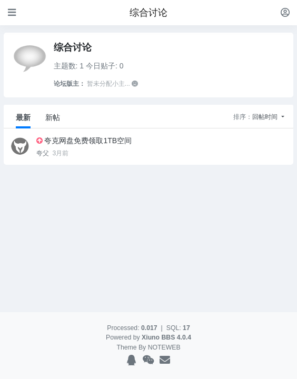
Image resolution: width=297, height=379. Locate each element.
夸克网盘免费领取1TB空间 (88, 140)
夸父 (43, 153)
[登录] (285, 12)
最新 (23, 117)
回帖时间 (265, 117)
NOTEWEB (164, 347)
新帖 (52, 117)
